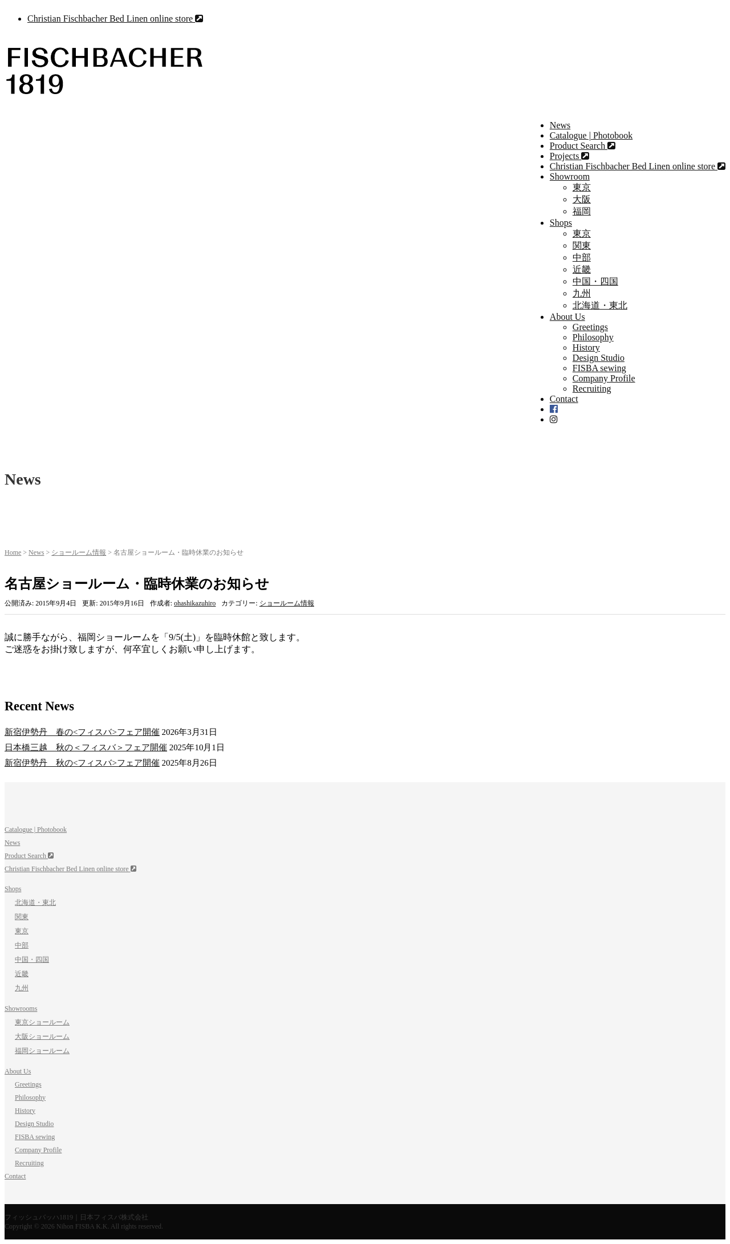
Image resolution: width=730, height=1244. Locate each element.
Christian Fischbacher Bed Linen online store (115, 18)
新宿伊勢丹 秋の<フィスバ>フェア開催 (82, 762)
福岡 (582, 211)
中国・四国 (595, 281)
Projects (570, 156)
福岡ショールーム (42, 1051)
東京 (582, 187)
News (560, 125)
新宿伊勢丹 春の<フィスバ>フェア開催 (82, 732)
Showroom (570, 176)
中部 (582, 257)
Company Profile (604, 378)
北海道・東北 (600, 305)
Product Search (582, 146)
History (586, 347)
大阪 (582, 199)
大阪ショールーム (42, 1036)
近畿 (582, 269)
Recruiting (592, 388)
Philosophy (593, 337)
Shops (561, 222)
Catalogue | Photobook (591, 135)
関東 (582, 245)
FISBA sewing (599, 368)
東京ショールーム (42, 1022)
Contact (564, 399)
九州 (582, 293)
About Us (567, 317)
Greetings (590, 327)
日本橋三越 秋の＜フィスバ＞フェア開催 (86, 747)
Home (13, 552)
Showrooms (21, 1009)
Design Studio (598, 358)
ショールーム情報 (78, 552)
